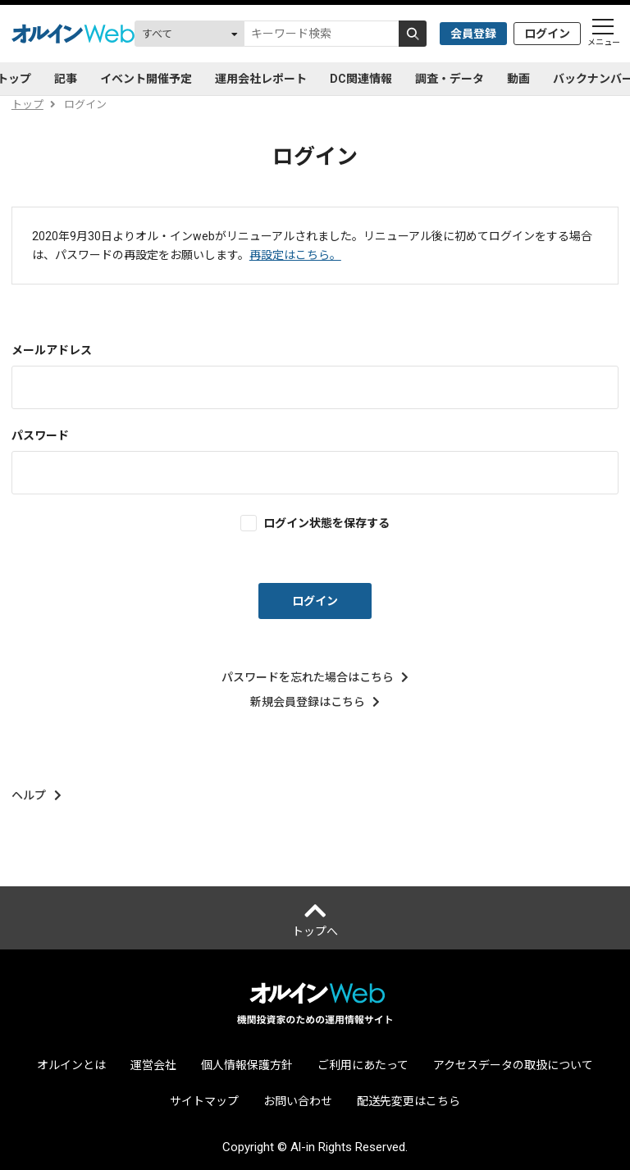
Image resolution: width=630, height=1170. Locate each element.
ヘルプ (36, 795)
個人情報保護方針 (247, 1065)
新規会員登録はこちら (315, 702)
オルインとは (71, 1065)
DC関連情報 (361, 78)
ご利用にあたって (363, 1065)
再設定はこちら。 (295, 255)
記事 (65, 78)
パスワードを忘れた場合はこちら (315, 677)
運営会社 (153, 1065)
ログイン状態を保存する (326, 523)
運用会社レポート (261, 78)
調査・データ (449, 78)
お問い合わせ (297, 1101)
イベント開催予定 (146, 78)
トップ (27, 104)
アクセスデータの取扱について (513, 1065)
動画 (518, 78)
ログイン (547, 33)
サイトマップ (204, 1101)
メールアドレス (51, 350)
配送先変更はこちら (408, 1101)
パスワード (40, 435)
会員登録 (473, 33)
